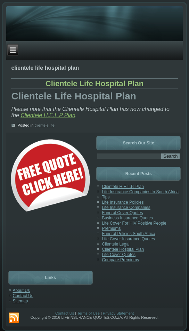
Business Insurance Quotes (127, 218)
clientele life (44, 125)
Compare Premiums (120, 259)
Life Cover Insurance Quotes (128, 238)
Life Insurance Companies (126, 207)
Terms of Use (88, 313)
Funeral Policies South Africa (128, 233)
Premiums (111, 228)
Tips (105, 197)
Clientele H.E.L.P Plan (47, 115)
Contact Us (23, 295)
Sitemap (20, 301)
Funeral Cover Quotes (122, 212)
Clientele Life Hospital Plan (94, 83)
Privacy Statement (118, 313)
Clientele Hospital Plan (123, 249)
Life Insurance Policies (122, 202)
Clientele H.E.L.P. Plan (123, 186)
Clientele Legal (115, 244)
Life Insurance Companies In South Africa (140, 191)
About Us (21, 290)
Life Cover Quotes (118, 254)
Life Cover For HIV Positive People (134, 223)
